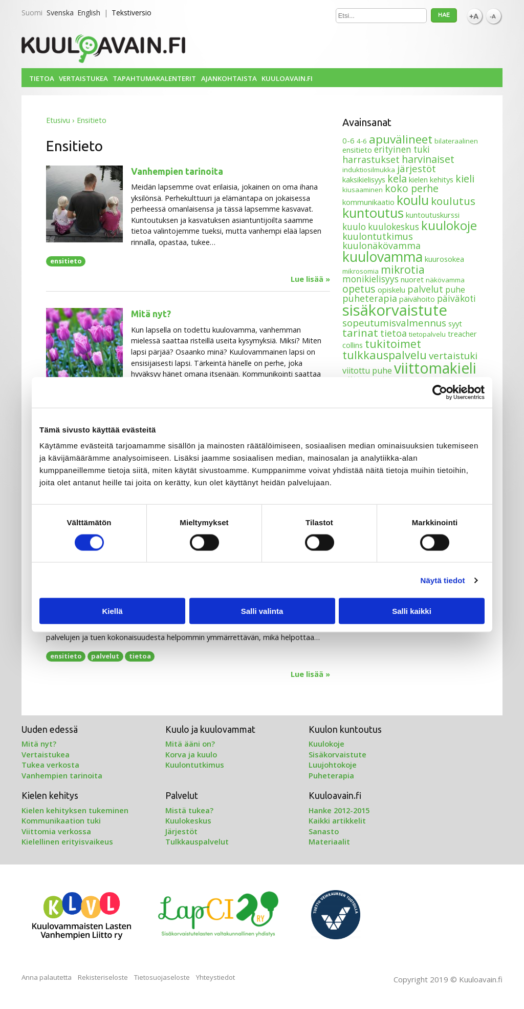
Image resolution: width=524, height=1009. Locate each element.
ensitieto (66, 260)
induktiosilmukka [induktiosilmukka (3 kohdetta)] (368, 169)
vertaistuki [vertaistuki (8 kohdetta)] (453, 355)
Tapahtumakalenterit (154, 78)
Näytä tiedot (443, 579)
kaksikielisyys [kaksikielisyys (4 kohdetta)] (363, 179)
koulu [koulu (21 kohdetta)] (413, 200)
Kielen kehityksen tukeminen (74, 810)
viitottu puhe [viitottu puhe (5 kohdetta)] (367, 370)
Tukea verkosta (50, 764)
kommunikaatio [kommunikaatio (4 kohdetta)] (368, 202)
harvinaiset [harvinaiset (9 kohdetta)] (428, 159)
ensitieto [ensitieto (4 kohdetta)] (357, 150)
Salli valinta (262, 611)
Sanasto (324, 831)
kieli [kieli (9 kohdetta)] (464, 179)
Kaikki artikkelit (337, 820)
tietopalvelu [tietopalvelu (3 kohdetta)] (427, 334)
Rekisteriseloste (103, 977)
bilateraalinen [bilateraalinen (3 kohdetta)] (456, 141)
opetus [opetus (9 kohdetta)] (359, 289)
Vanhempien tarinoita (177, 171)
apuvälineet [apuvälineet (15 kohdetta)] (400, 139)
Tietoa (41, 78)
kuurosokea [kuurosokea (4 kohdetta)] (444, 259)
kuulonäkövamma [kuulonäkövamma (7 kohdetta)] (381, 245)
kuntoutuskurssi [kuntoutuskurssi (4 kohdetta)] (433, 215)
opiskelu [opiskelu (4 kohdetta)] (391, 289)
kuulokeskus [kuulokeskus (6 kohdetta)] (393, 227)
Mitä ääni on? (190, 743)
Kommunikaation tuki (61, 820)
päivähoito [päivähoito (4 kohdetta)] (417, 299)
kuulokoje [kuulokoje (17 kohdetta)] (449, 225)
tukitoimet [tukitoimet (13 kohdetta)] (393, 343)
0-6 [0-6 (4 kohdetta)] (348, 140)
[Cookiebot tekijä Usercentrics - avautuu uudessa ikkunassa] (440, 392)
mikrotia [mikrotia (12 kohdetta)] (403, 269)
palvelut (105, 656)
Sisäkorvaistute (337, 754)
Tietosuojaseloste (162, 977)
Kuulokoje (326, 743)
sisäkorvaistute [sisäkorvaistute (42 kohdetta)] (394, 310)
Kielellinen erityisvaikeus (67, 841)
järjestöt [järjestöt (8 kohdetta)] (416, 168)
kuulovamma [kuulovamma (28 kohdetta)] (382, 256)
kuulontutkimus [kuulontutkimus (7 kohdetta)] (377, 236)
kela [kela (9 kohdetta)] (397, 179)
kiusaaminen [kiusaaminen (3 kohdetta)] (362, 189)
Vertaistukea (83, 78)
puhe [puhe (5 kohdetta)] (455, 289)
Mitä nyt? (151, 314)
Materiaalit (329, 841)
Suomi (31, 12)
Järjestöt (181, 831)
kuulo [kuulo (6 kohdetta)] (354, 227)
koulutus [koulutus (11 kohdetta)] (453, 201)
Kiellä (112, 611)
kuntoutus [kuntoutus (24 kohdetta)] (373, 212)
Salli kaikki (411, 611)
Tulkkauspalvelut (197, 841)
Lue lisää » (310, 279)
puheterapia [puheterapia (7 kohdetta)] (369, 298)
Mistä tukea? (189, 810)
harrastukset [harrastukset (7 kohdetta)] (371, 159)
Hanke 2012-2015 (339, 810)
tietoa (140, 656)
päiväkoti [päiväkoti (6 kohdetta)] (456, 298)
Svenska (60, 12)
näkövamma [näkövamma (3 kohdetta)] (445, 279)
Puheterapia (331, 775)
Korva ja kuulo (191, 754)
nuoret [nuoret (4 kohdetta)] (412, 279)
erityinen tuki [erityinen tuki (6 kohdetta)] (402, 149)
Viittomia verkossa (56, 831)
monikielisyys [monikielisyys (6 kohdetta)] (370, 279)
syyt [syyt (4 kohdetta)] (455, 323)
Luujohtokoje (333, 764)
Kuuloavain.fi (287, 78)
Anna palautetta (46, 977)
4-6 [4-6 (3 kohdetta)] (362, 141)
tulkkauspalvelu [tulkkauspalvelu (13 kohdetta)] (384, 354)
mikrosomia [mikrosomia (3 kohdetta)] (360, 271)
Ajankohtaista (229, 78)
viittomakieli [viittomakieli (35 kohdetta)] (435, 368)
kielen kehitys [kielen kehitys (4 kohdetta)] (431, 179)
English (88, 12)
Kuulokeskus (188, 820)
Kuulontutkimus (194, 764)
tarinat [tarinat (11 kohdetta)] (360, 332)
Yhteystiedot (215, 977)
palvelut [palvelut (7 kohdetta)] (425, 289)
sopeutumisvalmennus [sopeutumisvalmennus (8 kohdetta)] (394, 322)
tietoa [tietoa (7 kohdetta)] (393, 333)
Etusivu (58, 120)
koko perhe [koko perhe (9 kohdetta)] (412, 188)
